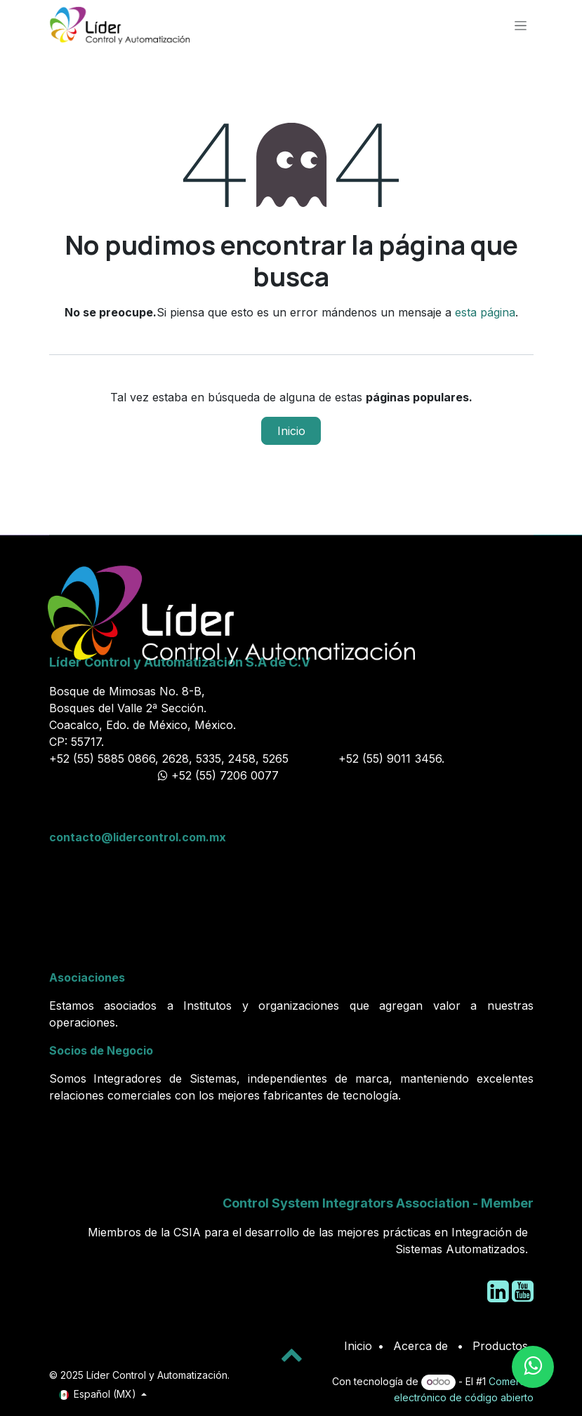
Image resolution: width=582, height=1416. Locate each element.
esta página (485, 312)
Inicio (291, 431)
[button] (291, 1354)
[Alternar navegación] (521, 25)
